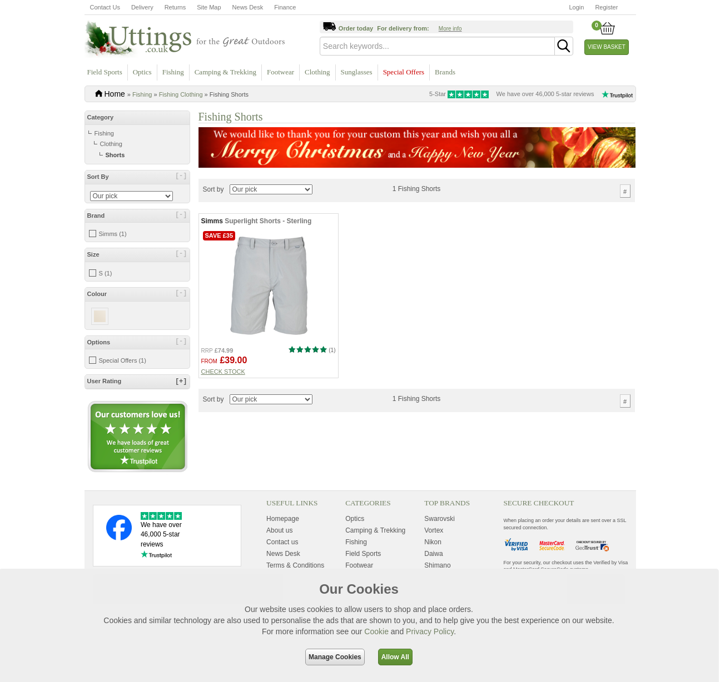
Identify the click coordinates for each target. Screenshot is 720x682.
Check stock (223, 371)
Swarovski (439, 519)
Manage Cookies (335, 657)
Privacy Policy (430, 631)
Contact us (282, 542)
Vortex (433, 530)
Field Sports (104, 72)
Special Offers (403, 72)
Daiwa (433, 554)
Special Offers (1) (122, 360)
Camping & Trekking (225, 72)
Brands (445, 72)
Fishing (173, 72)
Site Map (209, 7)
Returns (175, 7)
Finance (285, 7)
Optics (142, 72)
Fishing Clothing (181, 94)
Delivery (142, 7)
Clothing (317, 72)
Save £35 (219, 235)
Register (606, 7)
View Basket (606, 47)
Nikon (432, 542)
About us (279, 530)
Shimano (437, 565)
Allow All (395, 657)
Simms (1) (113, 233)
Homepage (282, 519)
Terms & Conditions (295, 565)
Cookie (376, 631)
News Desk (248, 7)
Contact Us (105, 7)
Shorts (115, 155)
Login (576, 7)
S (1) (105, 273)
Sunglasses (357, 72)
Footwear (280, 72)
